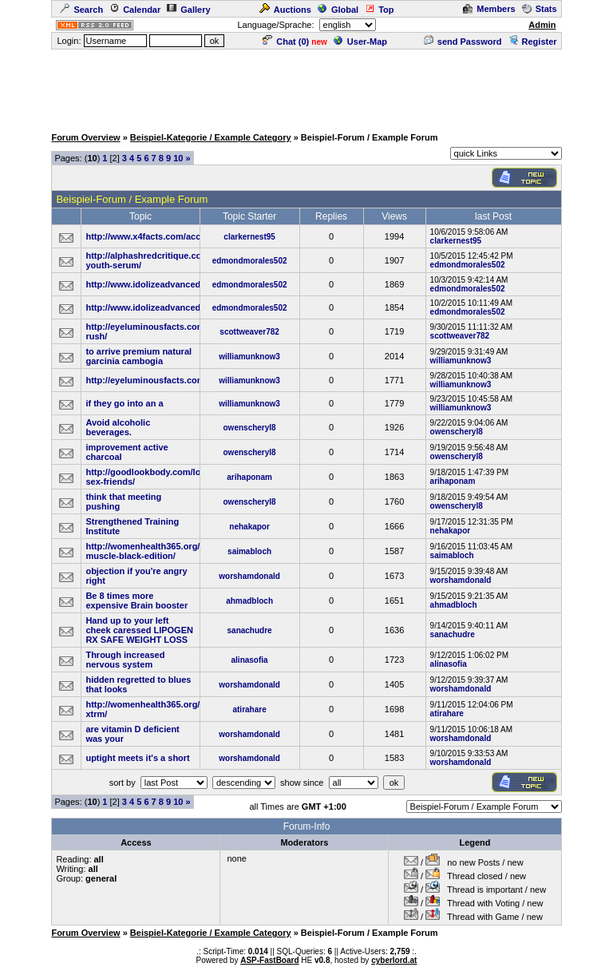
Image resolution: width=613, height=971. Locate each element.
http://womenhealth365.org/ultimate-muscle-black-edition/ (160, 551)
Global (338, 9)
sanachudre (249, 630)
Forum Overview (85, 137)
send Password (463, 41)
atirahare (249, 709)
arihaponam (249, 477)
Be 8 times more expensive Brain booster (136, 600)
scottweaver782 (249, 331)
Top (379, 9)
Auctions (285, 9)
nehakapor (249, 526)
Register (532, 41)
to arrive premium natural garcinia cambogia (138, 356)
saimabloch (249, 551)
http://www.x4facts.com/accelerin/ (155, 236)
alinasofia (249, 660)
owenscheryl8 (249, 427)
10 (178, 158)
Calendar (134, 9)
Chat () (286, 41)
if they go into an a (124, 403)
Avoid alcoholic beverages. (117, 427)
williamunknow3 (249, 356)
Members (489, 9)
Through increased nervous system (124, 659)
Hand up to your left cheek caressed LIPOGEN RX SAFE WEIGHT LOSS (139, 630)
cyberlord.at (394, 960)
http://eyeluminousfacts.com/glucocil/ (164, 380)
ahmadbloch (249, 600)
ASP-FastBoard (269, 960)
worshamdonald (249, 576)
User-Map (360, 41)
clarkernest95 (249, 236)
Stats (539, 9)
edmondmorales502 (249, 260)
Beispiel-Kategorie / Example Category (210, 137)
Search (81, 9)
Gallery (188, 9)
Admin (542, 25)
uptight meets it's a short (137, 758)
